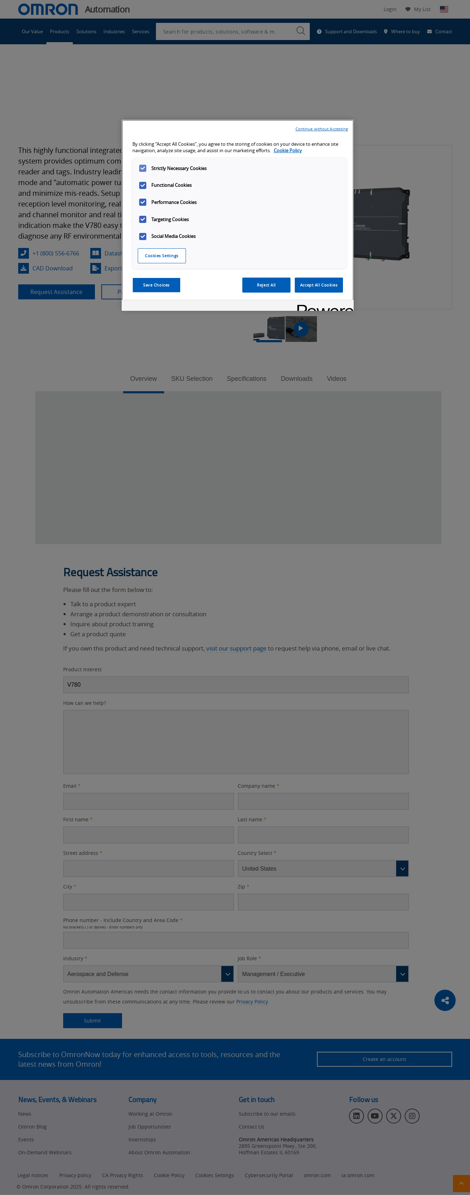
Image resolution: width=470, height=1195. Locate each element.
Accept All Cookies (318, 285)
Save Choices (156, 285)
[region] (238, 215)
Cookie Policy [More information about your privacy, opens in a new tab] (288, 151)
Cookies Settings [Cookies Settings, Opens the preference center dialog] (161, 255)
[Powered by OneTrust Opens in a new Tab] (323, 306)
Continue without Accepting (321, 128)
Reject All (266, 285)
